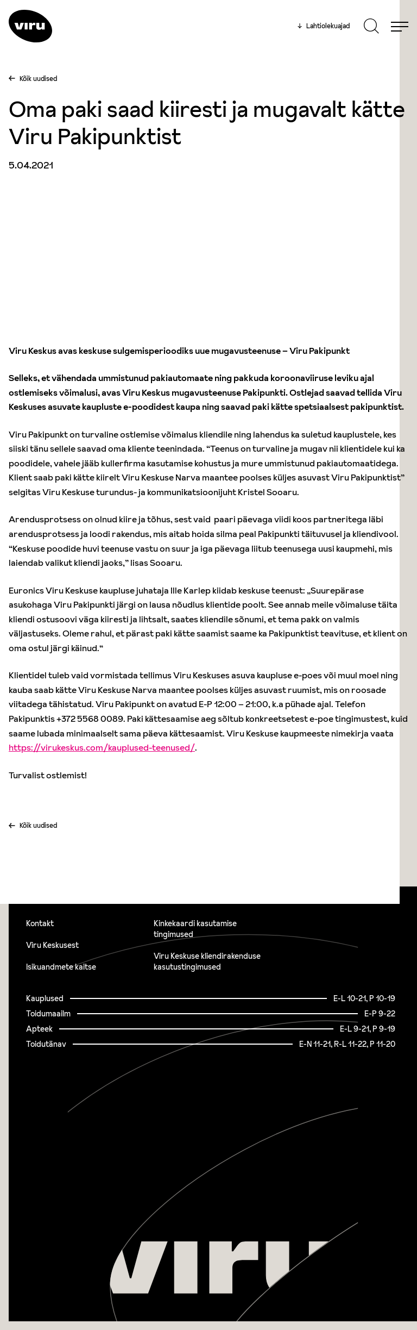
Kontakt (40, 923)
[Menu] (399, 26)
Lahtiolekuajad (324, 26)
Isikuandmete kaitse (61, 966)
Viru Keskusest (52, 945)
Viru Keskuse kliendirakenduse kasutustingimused (207, 961)
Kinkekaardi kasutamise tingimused (195, 929)
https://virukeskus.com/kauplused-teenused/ (102, 747)
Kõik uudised (38, 78)
